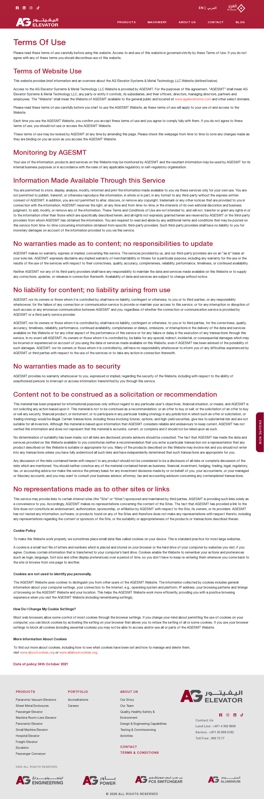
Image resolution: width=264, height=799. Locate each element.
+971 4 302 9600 (224, 726)
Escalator (22, 747)
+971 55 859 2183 (221, 732)
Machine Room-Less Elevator (36, 717)
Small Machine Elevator (32, 729)
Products (126, 22)
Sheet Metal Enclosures (32, 705)
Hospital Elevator (28, 735)
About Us (187, 22)
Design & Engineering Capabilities (143, 723)
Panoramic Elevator (29, 723)
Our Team (127, 705)
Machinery (157, 22)
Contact (216, 22)
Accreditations (78, 699)
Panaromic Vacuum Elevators (36, 699)
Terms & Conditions (139, 752)
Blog (240, 22)
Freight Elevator (27, 742)
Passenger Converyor (31, 753)
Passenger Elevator (29, 711)
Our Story (127, 699)
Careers (73, 705)
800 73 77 (217, 738)
